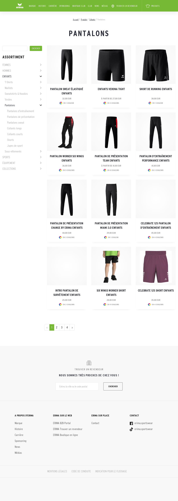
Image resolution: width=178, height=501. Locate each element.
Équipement (8, 163)
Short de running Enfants (155, 89)
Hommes (6, 70)
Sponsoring (64, 6)
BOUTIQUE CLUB (78, 6)
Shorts (10, 140)
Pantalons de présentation (21, 116)
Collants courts (15, 134)
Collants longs (14, 128)
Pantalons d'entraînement (20, 111)
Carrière (53, 6)
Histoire (42, 6)
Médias (105, 6)
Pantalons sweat (15, 122)
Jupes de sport (15, 145)
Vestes (8, 99)
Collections (9, 168)
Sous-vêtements (13, 151)
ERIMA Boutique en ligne (65, 435)
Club (90, 6)
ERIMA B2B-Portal (62, 423)
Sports (6, 157)
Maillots (9, 88)
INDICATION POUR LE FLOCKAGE (111, 471)
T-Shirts (9, 82)
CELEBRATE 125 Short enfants (156, 290)
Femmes (6, 65)
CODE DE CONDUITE (81, 471)
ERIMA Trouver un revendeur (67, 429)
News (97, 6)
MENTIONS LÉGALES (57, 471)
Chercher (113, 386)
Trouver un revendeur (124, 6)
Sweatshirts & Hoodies (16, 93)
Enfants (7, 76)
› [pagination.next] (72, 327)
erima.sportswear (141, 423)
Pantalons (10, 105)
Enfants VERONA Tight (111, 89)
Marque (32, 6)
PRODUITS (152, 6)
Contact (95, 423)
